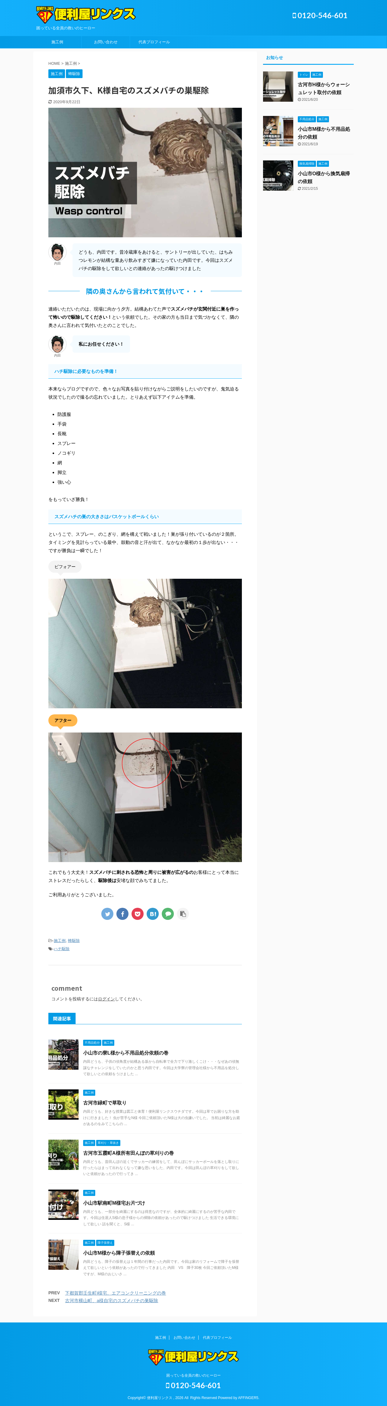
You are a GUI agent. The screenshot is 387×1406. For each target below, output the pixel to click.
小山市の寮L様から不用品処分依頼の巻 (125, 1052)
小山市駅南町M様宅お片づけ (114, 1203)
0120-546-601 (320, 15)
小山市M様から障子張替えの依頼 (119, 1253)
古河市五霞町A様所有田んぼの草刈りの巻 (128, 1153)
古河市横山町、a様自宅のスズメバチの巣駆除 (111, 1300)
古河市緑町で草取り (105, 1102)
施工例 (57, 42)
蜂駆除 (74, 940)
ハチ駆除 (62, 949)
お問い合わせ (106, 42)
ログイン (106, 998)
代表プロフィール (154, 42)
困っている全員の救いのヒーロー (193, 1375)
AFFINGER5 (248, 1398)
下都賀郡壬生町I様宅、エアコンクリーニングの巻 (115, 1293)
